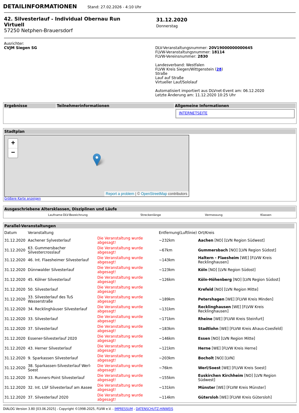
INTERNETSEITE (193, 113)
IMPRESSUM (124, 409)
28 (219, 69)
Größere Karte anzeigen (22, 198)
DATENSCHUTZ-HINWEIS (154, 409)
